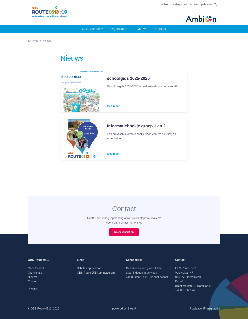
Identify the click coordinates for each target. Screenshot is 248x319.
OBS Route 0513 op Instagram (96, 272)
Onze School (91, 29)
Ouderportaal (179, 4)
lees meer (113, 106)
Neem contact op (124, 232)
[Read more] (82, 91)
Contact (160, 29)
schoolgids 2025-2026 (128, 78)
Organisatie (118, 29)
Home (33, 40)
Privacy (32, 288)
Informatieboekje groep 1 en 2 (136, 126)
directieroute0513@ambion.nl (193, 285)
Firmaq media (211, 308)
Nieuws (47, 40)
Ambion (164, 4)
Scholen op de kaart (201, 4)
